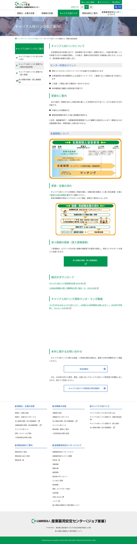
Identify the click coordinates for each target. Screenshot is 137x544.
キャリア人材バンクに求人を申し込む (31, 57)
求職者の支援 (47, 13)
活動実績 (55, 464)
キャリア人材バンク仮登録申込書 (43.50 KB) (66, 283)
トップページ (21, 38)
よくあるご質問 (88, 2)
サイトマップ (104, 2)
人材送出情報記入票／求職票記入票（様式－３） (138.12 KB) (72, 288)
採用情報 (55, 485)
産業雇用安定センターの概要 (62, 456)
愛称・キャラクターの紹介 (61, 489)
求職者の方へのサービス (60, 417)
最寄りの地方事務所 (58, 195)
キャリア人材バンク (68, 13)
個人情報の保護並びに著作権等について (65, 505)
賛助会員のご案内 (90, 13)
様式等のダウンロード (59, 476)
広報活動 (55, 493)
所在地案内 (84, 369)
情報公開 (55, 468)
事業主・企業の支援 (25, 13)
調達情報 (55, 472)
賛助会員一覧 (19, 460)
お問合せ (117, 2)
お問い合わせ (56, 497)
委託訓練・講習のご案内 (60, 429)
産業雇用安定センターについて (111, 13)
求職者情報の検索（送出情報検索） (27, 425)
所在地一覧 (56, 460)
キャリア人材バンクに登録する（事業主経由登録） (31, 65)
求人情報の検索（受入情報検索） (85, 260)
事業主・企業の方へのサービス (25, 417)
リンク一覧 (56, 501)
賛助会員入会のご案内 (22, 456)
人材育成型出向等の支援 (23, 437)
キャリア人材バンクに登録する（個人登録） (31, 73)
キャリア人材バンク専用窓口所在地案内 (84, 388)
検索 (119, 7)
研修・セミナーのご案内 (23, 433)
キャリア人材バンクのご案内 (29, 48)
